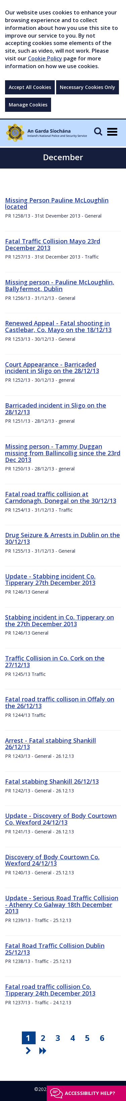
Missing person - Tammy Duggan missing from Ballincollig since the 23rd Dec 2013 (62, 453)
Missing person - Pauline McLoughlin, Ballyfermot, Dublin (59, 285)
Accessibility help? (90, 1093)
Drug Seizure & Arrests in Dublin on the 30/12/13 (62, 538)
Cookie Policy (45, 58)
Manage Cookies (28, 104)
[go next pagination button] (29, 1050)
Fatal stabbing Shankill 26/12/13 (52, 781)
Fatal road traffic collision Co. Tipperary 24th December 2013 (50, 989)
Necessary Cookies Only (87, 87)
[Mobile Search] (98, 131)
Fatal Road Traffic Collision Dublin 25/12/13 (54, 949)
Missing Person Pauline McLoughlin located (57, 203)
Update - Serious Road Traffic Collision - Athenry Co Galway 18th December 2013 (61, 904)
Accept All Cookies (30, 87)
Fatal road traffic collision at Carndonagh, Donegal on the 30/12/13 (60, 497)
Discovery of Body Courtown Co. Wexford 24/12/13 (52, 860)
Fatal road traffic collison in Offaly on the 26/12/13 (59, 702)
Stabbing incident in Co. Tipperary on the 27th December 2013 (59, 620)
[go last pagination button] (44, 1050)
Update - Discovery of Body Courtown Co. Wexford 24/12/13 (61, 819)
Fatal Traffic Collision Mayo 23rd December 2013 (52, 244)
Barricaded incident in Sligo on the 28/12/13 (55, 408)
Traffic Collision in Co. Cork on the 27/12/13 (54, 661)
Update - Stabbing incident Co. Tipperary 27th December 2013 (50, 579)
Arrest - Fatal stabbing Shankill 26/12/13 (50, 743)
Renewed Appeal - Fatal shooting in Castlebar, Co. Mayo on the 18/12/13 (58, 326)
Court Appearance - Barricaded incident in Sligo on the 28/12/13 (52, 367)
